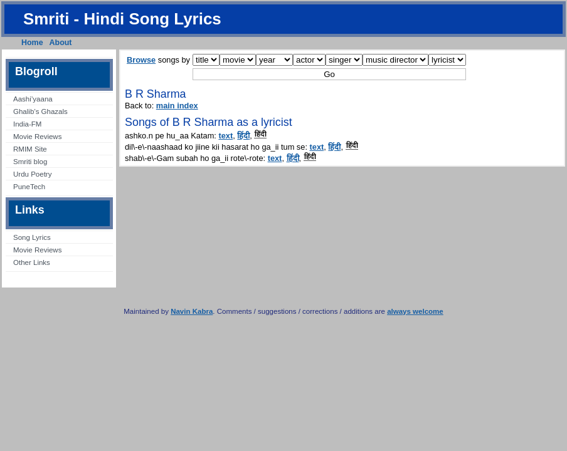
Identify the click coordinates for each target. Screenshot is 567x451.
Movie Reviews (37, 136)
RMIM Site (30, 149)
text (225, 135)
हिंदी (243, 135)
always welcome (415, 311)
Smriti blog (30, 161)
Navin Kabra (192, 311)
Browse (141, 60)
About (61, 42)
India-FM (27, 124)
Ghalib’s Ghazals (40, 111)
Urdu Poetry (32, 174)
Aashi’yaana (33, 99)
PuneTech (29, 186)
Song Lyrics (32, 237)
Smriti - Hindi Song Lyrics (122, 19)
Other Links (31, 262)
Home (32, 42)
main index (177, 105)
